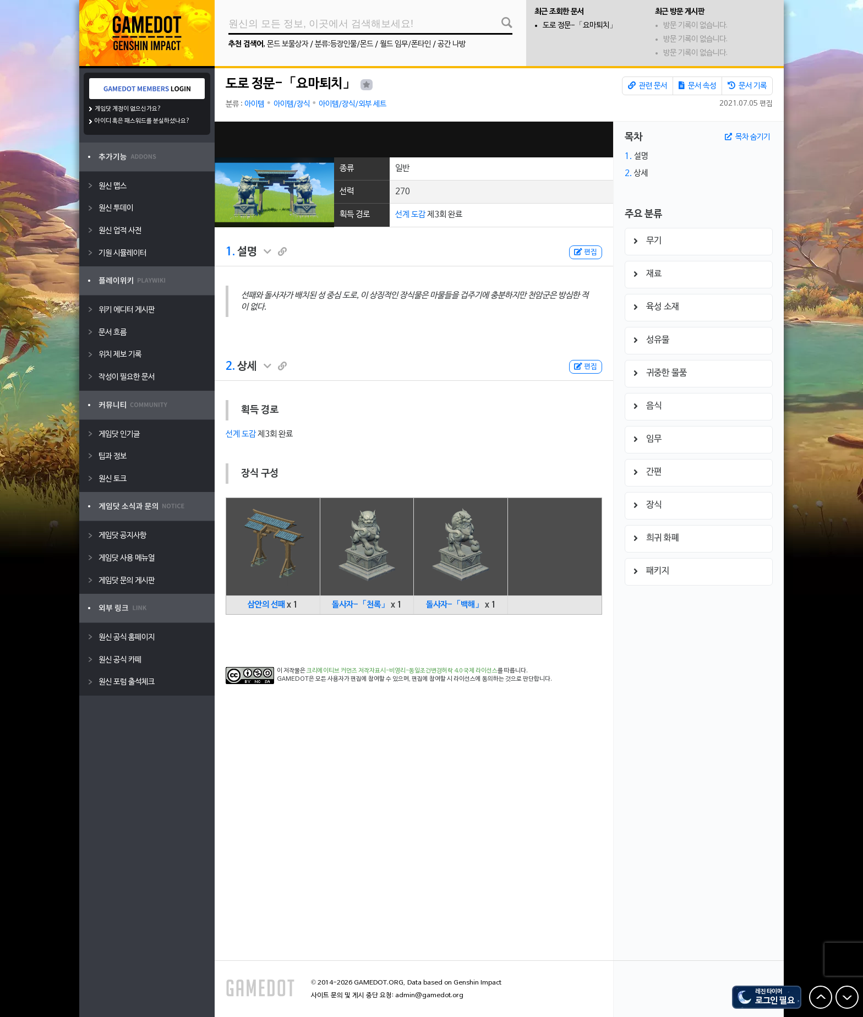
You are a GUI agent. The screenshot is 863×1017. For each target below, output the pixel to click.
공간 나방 (452, 44)
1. (230, 252)
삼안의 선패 (266, 604)
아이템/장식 (292, 104)
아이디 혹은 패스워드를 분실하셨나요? (142, 121)
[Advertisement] (414, 139)
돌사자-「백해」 (454, 604)
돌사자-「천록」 (360, 604)
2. (230, 366)
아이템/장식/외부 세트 (352, 104)
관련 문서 (647, 85)
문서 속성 (697, 85)
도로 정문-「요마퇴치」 (580, 25)
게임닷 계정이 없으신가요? (128, 109)
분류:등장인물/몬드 (344, 44)
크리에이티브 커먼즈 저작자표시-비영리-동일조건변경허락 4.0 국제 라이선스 (402, 671)
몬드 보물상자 (287, 44)
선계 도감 (410, 214)
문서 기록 (747, 85)
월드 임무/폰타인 (405, 44)
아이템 (254, 104)
